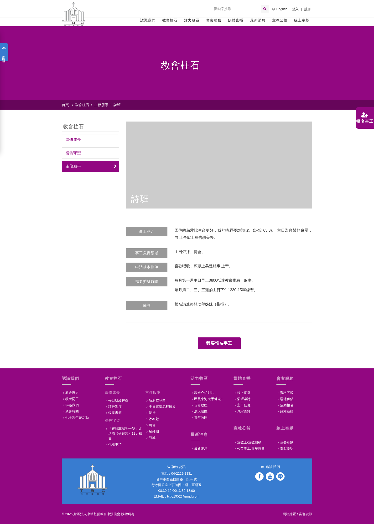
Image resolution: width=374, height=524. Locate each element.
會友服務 (213, 20)
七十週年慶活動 (77, 417)
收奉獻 (154, 419)
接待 (152, 413)
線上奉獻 (301, 20)
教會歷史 (72, 393)
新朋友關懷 (157, 400)
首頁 (65, 105)
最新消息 (257, 20)
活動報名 (286, 405)
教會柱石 (169, 20)
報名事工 (363, 118)
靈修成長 (73, 139)
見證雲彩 (243, 411)
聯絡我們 (72, 405)
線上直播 (243, 393)
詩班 (117, 105)
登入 (295, 9)
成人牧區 (201, 411)
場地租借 (286, 399)
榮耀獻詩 (243, 399)
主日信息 (243, 405)
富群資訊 (305, 514)
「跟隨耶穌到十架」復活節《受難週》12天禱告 (125, 433)
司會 (152, 425)
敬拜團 (154, 431)
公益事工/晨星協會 (251, 448)
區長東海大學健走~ (208, 399)
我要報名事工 (219, 343)
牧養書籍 (115, 413)
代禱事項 (115, 444)
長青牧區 (201, 405)
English (279, 9)
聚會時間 (72, 411)
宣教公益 (279, 20)
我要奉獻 (286, 442)
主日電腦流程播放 (162, 406)
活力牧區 (191, 20)
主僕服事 (101, 105)
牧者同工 (72, 399)
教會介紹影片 (204, 393)
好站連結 (286, 411)
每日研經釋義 (118, 400)
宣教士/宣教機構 (249, 442)
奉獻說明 (286, 448)
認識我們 (148, 20)
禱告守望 (73, 153)
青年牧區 (201, 417)
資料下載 (286, 393)
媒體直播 (235, 20)
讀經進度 (115, 406)
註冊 (307, 9)
